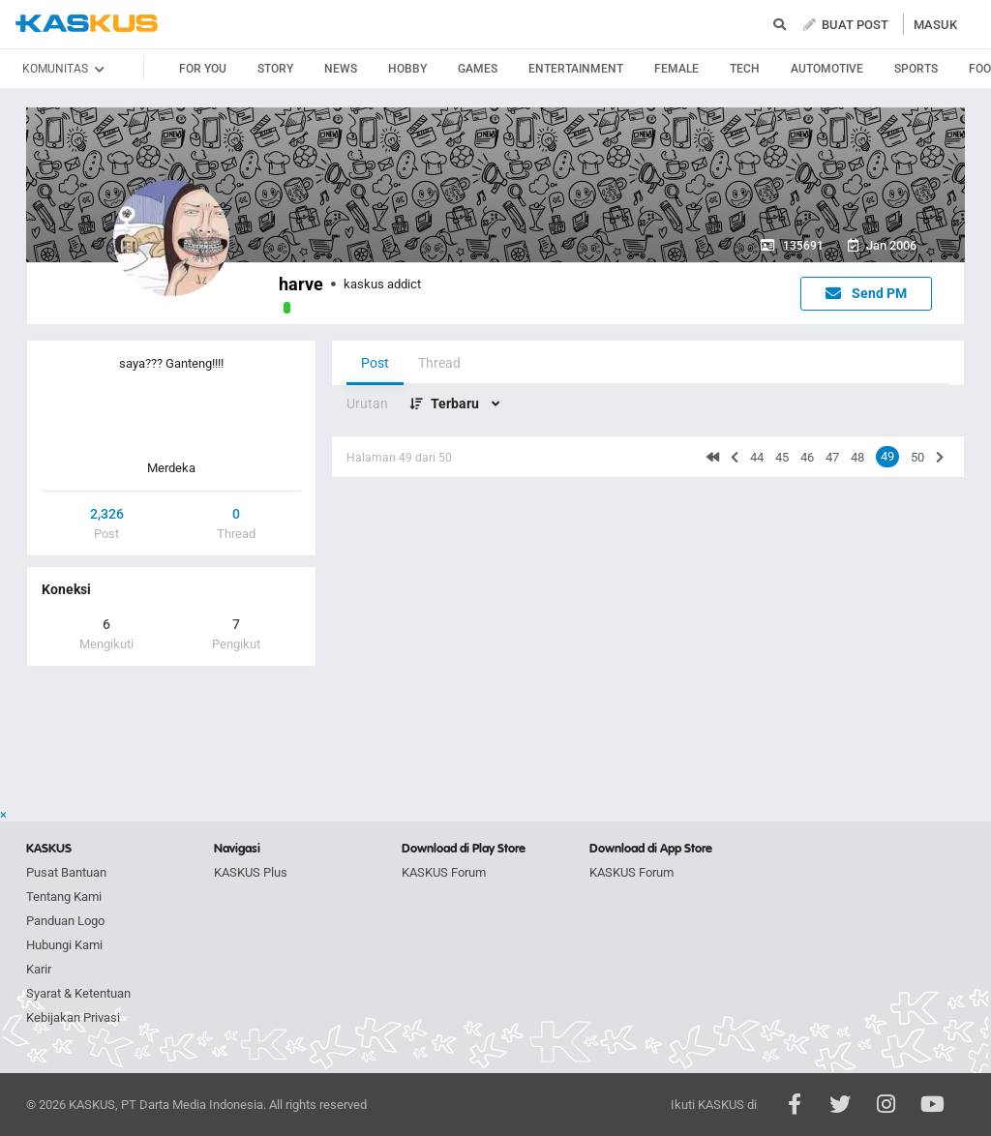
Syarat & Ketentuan (78, 993)
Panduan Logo (65, 920)
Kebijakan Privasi (73, 1017)
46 (807, 457)
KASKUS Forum (444, 872)
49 (887, 456)
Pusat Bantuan (66, 872)
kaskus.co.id (87, 24)
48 (857, 457)
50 (917, 457)
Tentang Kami (64, 896)
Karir (38, 969)
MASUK (935, 24)
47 (832, 457)
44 (757, 457)
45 (782, 457)
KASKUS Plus (250, 872)
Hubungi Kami (64, 945)
